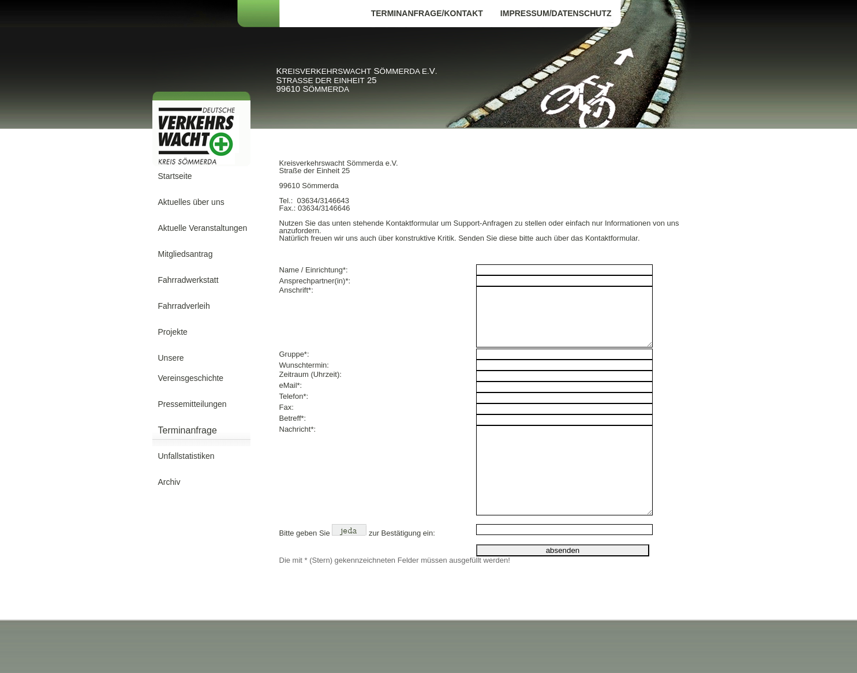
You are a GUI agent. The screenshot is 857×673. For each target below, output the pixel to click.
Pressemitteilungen (192, 404)
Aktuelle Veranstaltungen (203, 228)
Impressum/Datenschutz (556, 13)
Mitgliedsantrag (185, 254)
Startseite (175, 176)
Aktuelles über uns (191, 202)
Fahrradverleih (184, 306)
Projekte (173, 331)
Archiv (169, 482)
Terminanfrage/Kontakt (427, 13)
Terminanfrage (187, 430)
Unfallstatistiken (186, 456)
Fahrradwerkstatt (188, 280)
